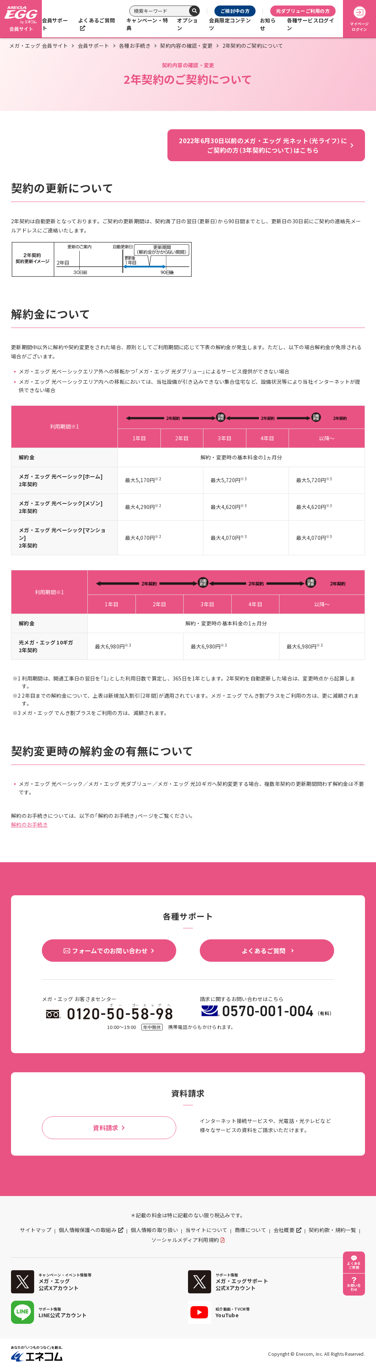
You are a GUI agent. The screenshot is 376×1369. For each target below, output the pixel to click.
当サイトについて (206, 1229)
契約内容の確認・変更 (186, 45)
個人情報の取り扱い (154, 1229)
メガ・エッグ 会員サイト (38, 45)
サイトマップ (35, 1229)
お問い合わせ (354, 1287)
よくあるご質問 (96, 20)
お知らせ (268, 24)
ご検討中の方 (235, 10)
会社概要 (284, 1229)
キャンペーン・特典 (147, 24)
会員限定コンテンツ (230, 24)
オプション (187, 24)
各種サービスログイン (310, 24)
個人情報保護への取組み (87, 1229)
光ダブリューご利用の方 (303, 10)
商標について (250, 1229)
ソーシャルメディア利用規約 (185, 1239)
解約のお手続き (29, 824)
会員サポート (55, 24)
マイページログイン (359, 19)
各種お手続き (135, 45)
